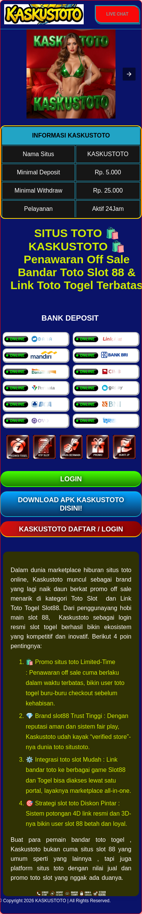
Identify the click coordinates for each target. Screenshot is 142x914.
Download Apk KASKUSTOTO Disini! (71, 504)
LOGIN (71, 479)
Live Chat (117, 14)
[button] (129, 74)
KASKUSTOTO (50, 900)
